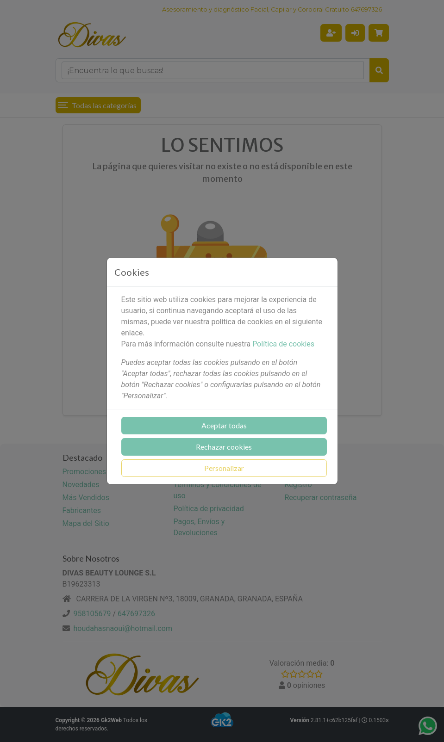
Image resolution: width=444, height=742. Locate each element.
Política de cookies (283, 344)
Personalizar (224, 468)
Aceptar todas (224, 425)
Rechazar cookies (224, 446)
